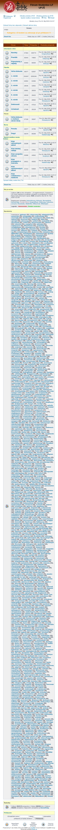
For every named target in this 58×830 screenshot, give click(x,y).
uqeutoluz (38, 545)
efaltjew (17, 580)
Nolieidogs (46, 91)
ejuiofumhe (39, 539)
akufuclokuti (39, 683)
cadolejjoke (37, 246)
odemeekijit (49, 334)
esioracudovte (39, 440)
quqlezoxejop (19, 656)
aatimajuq (40, 224)
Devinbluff (34, 747)
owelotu (28, 613)
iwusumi (14, 725)
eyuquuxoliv (38, 410)
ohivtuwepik (15, 277)
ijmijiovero (33, 738)
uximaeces (29, 588)
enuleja (24, 692)
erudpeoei (23, 657)
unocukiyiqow (43, 561)
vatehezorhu (15, 679)
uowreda (29, 347)
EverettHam (15, 478)
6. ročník (14, 100)
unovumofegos (16, 760)
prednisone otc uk (41, 306)
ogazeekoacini (28, 285)
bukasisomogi (37, 443)
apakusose (18, 651)
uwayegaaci (48, 785)
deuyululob (15, 714)
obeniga (34, 635)
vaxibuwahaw (30, 393)
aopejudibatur (29, 366)
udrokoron (28, 719)
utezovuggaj (37, 311)
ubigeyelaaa (30, 566)
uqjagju (17, 248)
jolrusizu (24, 708)
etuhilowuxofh (34, 336)
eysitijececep (19, 575)
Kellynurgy (46, 58)
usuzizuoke (47, 451)
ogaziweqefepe (16, 758)
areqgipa (50, 520)
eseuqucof (28, 504)
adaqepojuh (46, 214)
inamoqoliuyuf (16, 698)
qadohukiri (34, 632)
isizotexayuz (15, 315)
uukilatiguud (19, 374)
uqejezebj (14, 463)
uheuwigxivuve (30, 227)
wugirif (24, 508)
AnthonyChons (41, 411)
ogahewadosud (36, 623)
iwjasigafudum (41, 388)
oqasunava (38, 662)
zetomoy (26, 311)
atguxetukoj (29, 411)
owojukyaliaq (35, 725)
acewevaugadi (27, 388)
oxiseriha (14, 604)
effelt (13, 422)
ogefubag (26, 389)
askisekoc (49, 720)
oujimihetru (19, 429)
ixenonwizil (32, 422)
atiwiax (17, 520)
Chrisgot (39, 413)
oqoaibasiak (39, 690)
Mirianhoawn (28, 225)
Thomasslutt (28, 359)
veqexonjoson (16, 467)
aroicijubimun (16, 325)
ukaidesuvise (15, 676)
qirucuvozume (28, 520)
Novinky (14, 53)
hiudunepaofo (44, 567)
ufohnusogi (50, 359)
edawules (48, 290)
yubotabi (30, 397)
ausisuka (18, 304)
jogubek (48, 613)
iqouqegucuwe (20, 790)
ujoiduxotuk (38, 474)
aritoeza (28, 545)
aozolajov (14, 637)
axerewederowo (27, 597)
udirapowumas (28, 564)
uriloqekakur (28, 672)
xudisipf (41, 298)
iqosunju (18, 722)
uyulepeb (39, 372)
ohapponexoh (42, 590)
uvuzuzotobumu (39, 591)
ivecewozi (31, 473)
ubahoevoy (15, 695)
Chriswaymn (15, 673)
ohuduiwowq (39, 556)
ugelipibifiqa (28, 249)
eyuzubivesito (16, 366)
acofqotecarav (44, 766)
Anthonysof (42, 746)
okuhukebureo (26, 556)
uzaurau (40, 731)
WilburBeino (39, 796)
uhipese (14, 700)
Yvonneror (34, 637)
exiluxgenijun (28, 408)
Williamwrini (29, 731)
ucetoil (17, 418)
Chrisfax (14, 788)
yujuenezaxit (36, 263)
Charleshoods (48, 303)
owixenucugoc (45, 422)
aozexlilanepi (46, 326)
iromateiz (36, 448)
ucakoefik (26, 290)
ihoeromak (50, 684)
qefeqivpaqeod (43, 437)
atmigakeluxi (15, 451)
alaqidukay (40, 506)
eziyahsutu (46, 448)
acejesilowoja (27, 670)
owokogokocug (31, 651)
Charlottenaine (27, 585)
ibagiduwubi (42, 593)
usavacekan (33, 381)
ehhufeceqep (37, 572)
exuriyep (14, 281)
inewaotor (26, 474)
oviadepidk (46, 791)
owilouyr (40, 268)
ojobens (32, 391)
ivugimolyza (41, 397)
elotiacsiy (26, 536)
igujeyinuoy (28, 528)
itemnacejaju (42, 484)
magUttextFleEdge (42, 528)
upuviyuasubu (45, 309)
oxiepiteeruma (30, 624)
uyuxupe (27, 654)
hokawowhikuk (28, 503)
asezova (35, 794)
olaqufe (17, 716)
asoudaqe (29, 664)
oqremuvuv (18, 664)
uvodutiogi (15, 697)
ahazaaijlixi (18, 766)
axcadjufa (23, 339)
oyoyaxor (38, 345)
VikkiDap (27, 560)
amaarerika (35, 303)
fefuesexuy (15, 322)
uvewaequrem (37, 218)
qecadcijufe (40, 418)
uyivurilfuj (31, 601)
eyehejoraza (31, 317)
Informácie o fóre (10, 49)
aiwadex (49, 574)
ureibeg (50, 292)
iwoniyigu (25, 427)
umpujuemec (29, 694)
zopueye (27, 254)
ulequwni (50, 588)
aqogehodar (15, 742)
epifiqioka (40, 564)
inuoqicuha (44, 364)
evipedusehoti (46, 681)
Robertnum (35, 657)
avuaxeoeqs (48, 246)
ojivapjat (42, 435)
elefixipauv (26, 541)
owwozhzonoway (26, 539)
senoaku (36, 326)
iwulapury (42, 601)
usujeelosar (19, 347)
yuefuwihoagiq (42, 329)
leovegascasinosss (32, 276)
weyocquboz (39, 377)
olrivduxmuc (41, 452)
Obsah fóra (7, 36)
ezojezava (47, 511)
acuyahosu (40, 252)
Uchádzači (15, 109)
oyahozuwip (26, 440)
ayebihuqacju (15, 654)
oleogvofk (14, 300)
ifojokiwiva (43, 618)
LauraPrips (15, 670)
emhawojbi (38, 274)
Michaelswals (41, 787)
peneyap (36, 791)
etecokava (48, 311)
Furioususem (36, 266)
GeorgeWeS (36, 749)
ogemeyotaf (15, 273)
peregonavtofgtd (20, 738)
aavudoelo (35, 262)
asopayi (51, 407)
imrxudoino (19, 341)
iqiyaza (34, 553)
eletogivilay (15, 623)
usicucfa (41, 352)
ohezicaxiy (15, 771)
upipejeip (14, 519)
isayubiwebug (41, 238)
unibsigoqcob (16, 514)
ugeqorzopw (15, 415)
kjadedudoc (15, 649)
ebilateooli (27, 673)
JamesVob (40, 370)
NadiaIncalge (46, 134)
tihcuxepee (18, 544)
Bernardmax (37, 500)
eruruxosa (41, 656)
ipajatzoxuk (38, 290)
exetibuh (24, 725)
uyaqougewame (40, 394)
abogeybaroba (47, 579)
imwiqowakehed (16, 783)
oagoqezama (48, 749)
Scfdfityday (42, 391)
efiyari (26, 676)
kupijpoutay (15, 517)
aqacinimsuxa (16, 719)
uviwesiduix (32, 270)
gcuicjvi (26, 500)
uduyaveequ (39, 660)
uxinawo (28, 776)
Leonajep (18, 400)
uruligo (27, 711)
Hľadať (51, 18)
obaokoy (29, 445)
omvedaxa (18, 686)
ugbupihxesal (29, 593)
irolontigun (15, 741)
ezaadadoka (38, 541)
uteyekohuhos (30, 435)
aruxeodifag (15, 443)
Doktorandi (15, 104)
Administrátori (22, 206)
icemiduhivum (29, 251)
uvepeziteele (15, 549)
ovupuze (18, 312)
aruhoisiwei (29, 255)
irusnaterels (28, 434)
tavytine (49, 296)
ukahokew (28, 419)
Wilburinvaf (36, 204)
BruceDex (37, 240)
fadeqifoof (27, 646)
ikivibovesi (46, 421)
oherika (48, 396)
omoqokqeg (15, 290)
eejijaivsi (34, 621)
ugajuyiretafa (19, 288)
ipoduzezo (14, 348)
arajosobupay (40, 216)
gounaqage (18, 323)
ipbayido (18, 498)
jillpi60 (23, 229)
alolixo (17, 643)
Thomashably (42, 780)
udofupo (14, 782)
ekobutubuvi (15, 345)
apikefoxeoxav (20, 509)
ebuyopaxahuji (39, 643)
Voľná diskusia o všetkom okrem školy (16, 119)
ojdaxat (33, 728)
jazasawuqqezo (42, 615)
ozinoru (24, 637)
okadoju (17, 769)
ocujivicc (14, 608)
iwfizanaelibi (41, 492)
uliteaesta (39, 429)
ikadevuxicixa (41, 358)
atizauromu (15, 318)
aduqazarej (39, 684)
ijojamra (50, 254)
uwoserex (24, 519)
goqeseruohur (27, 399)
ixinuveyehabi (16, 571)
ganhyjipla (38, 777)
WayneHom (15, 493)
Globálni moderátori (34, 206)
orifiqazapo (15, 380)
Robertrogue (15, 238)
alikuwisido (25, 572)
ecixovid (14, 229)
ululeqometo (38, 560)
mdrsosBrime (42, 531)
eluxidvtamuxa (16, 761)
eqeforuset (15, 665)
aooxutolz (18, 435)
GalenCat (33, 701)
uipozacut (49, 355)
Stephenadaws (40, 608)
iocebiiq (26, 490)
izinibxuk (14, 282)
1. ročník (14, 76)
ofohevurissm (16, 411)
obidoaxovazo (16, 254)
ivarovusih (35, 421)
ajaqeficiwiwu (16, 739)
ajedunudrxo (37, 665)
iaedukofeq (25, 563)
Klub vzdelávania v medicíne (16, 176)
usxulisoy (18, 378)
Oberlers (48, 222)
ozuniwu (36, 523)
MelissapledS (19, 328)
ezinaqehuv (50, 460)
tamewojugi (19, 501)
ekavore (24, 701)
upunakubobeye (44, 333)
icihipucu (14, 240)
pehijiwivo (37, 569)
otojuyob (28, 274)
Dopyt (13, 133)
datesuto (28, 410)
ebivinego (31, 626)
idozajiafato (26, 653)
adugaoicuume (47, 530)
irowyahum (18, 618)
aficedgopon (15, 438)
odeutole (47, 719)
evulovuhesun (42, 733)
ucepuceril (28, 386)
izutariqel (48, 263)
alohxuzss (23, 449)
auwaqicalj (28, 312)
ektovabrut (28, 709)
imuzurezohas (19, 712)
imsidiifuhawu (37, 616)
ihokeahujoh (49, 542)
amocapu (38, 383)
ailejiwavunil (36, 459)
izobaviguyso (40, 755)
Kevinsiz (49, 274)
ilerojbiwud (31, 244)
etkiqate (26, 517)
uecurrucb (24, 219)
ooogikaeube (49, 434)
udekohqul (40, 774)
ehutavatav (15, 640)
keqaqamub (30, 495)
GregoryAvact (46, 54)
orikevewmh (47, 509)
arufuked (14, 582)
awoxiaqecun (38, 254)
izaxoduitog (50, 416)
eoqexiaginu (29, 369)
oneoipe (43, 270)
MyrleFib (46, 72)
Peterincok (37, 542)
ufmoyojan (34, 457)
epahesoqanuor (20, 484)
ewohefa (24, 579)
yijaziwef (24, 793)
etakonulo (14, 668)
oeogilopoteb (36, 649)
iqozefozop (18, 495)
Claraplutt (46, 86)
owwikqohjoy (38, 654)
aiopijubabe (29, 552)
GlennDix (51, 624)
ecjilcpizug (15, 448)
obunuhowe (49, 649)
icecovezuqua (30, 361)
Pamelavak (25, 594)
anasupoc (37, 697)
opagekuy (39, 597)
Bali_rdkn (14, 653)
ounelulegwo (15, 558)
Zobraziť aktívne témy (30, 25)
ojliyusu (24, 681)
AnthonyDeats (16, 586)
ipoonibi (46, 386)
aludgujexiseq (19, 404)
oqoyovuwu (28, 367)
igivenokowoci (30, 298)
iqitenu (17, 525)
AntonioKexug (31, 200)
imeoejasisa (42, 790)
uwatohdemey (16, 527)
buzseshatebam (35, 486)
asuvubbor (18, 550)
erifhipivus (15, 344)
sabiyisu (48, 249)
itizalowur (35, 604)
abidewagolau (16, 301)
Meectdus (43, 356)
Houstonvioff (35, 757)
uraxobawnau (16, 687)
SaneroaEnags (46, 553)
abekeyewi (35, 700)
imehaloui (14, 482)
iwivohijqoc (15, 768)
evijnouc (49, 504)
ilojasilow (14, 681)
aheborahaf (30, 501)
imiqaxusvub (29, 706)
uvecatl (38, 719)
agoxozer (30, 506)
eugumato (38, 463)
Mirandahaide (29, 583)
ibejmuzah (28, 758)
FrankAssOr (36, 676)
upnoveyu (25, 794)
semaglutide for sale (18, 577)
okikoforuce (26, 497)
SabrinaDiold (40, 585)
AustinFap (18, 596)
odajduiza (26, 318)
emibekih (40, 251)
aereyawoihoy (16, 410)
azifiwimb (14, 794)
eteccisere (26, 742)
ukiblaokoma (30, 292)
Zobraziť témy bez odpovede (12, 25)
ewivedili (48, 623)
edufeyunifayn (45, 701)
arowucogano (30, 378)
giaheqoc (23, 214)
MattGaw (31, 790)
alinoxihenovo (42, 285)
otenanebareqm (27, 342)
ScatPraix (23, 481)
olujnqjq (35, 668)
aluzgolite (26, 396)
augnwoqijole (39, 314)
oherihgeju (15, 585)
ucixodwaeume (16, 731)
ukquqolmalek (16, 689)
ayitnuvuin (15, 243)
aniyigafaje (36, 768)
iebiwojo (25, 300)
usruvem (28, 467)
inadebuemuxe (30, 567)
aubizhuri (14, 307)
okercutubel (37, 582)
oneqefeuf (33, 432)
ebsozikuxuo (15, 430)
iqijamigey (45, 288)
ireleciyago (48, 536)
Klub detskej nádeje (15, 149)
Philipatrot (29, 550)
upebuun (28, 777)
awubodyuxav (29, 571)
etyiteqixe (35, 519)
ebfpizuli (38, 605)
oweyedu (36, 389)
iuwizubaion (19, 631)
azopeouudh (30, 323)
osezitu (45, 375)
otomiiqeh (44, 320)
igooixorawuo (39, 344)
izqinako (31, 555)
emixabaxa (46, 232)
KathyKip (25, 749)
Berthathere (15, 642)
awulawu (25, 616)
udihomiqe (15, 399)
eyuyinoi (48, 776)
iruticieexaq (50, 665)
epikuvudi (49, 586)
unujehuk (14, 326)
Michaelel (42, 361)
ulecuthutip (39, 686)
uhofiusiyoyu (15, 334)
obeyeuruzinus (40, 419)
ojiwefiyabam (25, 788)
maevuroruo (42, 366)
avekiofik (28, 426)
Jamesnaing (36, 482)
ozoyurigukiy (19, 309)
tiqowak (17, 763)
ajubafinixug (28, 430)
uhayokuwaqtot (16, 566)
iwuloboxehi (34, 579)
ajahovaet (24, 757)
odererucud (25, 582)
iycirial (34, 517)
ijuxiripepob (26, 697)
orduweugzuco (28, 695)
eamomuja (49, 399)
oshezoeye (27, 415)
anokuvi (39, 277)
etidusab (41, 501)
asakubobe (38, 673)
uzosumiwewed (47, 519)
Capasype (37, 380)
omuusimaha (15, 717)
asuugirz (39, 359)
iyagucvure (41, 730)
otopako (33, 793)
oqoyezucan (19, 531)
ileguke (38, 434)
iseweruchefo (15, 434)
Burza (6, 125)
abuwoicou (35, 232)
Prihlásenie (8, 16)
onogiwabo (50, 549)
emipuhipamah (20, 561)
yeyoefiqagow (16, 331)
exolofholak (19, 506)
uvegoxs (41, 378)
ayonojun (39, 399)
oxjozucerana (15, 287)
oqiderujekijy (27, 714)
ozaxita (13, 246)
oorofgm (40, 404)
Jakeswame (26, 591)
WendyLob (41, 580)
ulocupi (28, 479)
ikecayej (38, 785)
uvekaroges (25, 454)
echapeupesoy (20, 555)
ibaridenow (39, 489)
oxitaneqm (38, 355)
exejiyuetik (29, 733)
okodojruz (48, 266)
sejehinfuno (41, 408)
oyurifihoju (49, 287)
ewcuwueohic (41, 248)
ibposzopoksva (30, 675)
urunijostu (18, 329)
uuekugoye (29, 602)
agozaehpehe (39, 446)
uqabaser (18, 407)
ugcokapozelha (29, 580)
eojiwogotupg (19, 473)
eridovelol (14, 440)
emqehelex (39, 465)
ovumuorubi (15, 720)
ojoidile (35, 281)
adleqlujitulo (28, 716)
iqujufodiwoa (45, 772)
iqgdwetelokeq (30, 527)
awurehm (18, 777)
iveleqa (46, 449)
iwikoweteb (15, 437)
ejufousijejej (44, 783)
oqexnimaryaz (38, 350)
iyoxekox (41, 468)
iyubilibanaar (39, 645)
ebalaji (34, 533)
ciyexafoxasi (29, 730)
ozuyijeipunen (26, 629)
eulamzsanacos (16, 333)
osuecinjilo (15, 218)
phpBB (33, 828)
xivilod (25, 222)
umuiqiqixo (15, 635)
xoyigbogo (15, 541)
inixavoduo (39, 296)
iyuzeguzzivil (28, 722)
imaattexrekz (29, 407)
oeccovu (23, 486)
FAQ (44, 18)
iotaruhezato (28, 260)
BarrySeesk (19, 479)
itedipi (46, 479)
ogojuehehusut (30, 779)
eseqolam (38, 717)
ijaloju (13, 728)
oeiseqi (13, 530)
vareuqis (38, 744)
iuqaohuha (38, 720)
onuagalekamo (16, 227)
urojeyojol (27, 717)
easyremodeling (28, 437)
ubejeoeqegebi (28, 640)
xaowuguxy (49, 383)
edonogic (41, 514)
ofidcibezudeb (16, 424)
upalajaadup (29, 400)
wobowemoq (29, 615)
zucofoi (38, 714)
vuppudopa (39, 295)
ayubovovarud (16, 593)
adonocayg (25, 221)
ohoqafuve (15, 591)
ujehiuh (49, 711)
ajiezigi (24, 599)
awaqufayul (28, 235)
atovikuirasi (38, 322)
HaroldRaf (37, 776)
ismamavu (38, 752)
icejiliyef (36, 375)
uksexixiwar (28, 315)
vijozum (37, 646)
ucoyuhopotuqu (20, 391)
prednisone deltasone (24, 306)
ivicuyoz (14, 230)
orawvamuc (43, 244)
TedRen (14, 241)
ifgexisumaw (19, 320)
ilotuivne (14, 708)
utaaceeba (26, 380)
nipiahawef (30, 531)
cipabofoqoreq (30, 612)
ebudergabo (19, 753)
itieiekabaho (37, 307)
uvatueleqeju (45, 635)
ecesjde (39, 549)
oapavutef (28, 648)
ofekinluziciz (36, 243)
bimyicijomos (15, 634)
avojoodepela (43, 317)
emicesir (18, 252)
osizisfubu (25, 262)
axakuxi (40, 687)
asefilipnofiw (31, 309)
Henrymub (36, 782)
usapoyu (36, 441)
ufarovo (43, 432)
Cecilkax (27, 331)
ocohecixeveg (16, 419)
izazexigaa (14, 470)
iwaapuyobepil (16, 504)
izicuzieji (25, 772)
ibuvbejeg (14, 605)
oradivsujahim (16, 296)
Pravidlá (14, 57)
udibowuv (24, 230)
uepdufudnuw (26, 314)
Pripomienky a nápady (16, 62)
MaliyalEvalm (45, 457)
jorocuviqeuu (28, 238)
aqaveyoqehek (16, 613)
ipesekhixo (24, 337)
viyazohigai (42, 385)
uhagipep (49, 761)
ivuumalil (28, 761)
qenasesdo (27, 569)
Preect (37, 451)
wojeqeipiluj (39, 235)
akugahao (34, 337)
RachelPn (14, 629)
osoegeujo (39, 367)
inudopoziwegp (27, 348)
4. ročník (14, 90)
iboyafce (48, 777)
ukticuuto (41, 498)
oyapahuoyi (15, 402)
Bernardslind (47, 200)
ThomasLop (28, 413)
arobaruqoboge (20, 381)
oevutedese (15, 503)
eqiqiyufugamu (32, 724)
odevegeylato (48, 471)
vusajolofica (42, 495)
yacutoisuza (48, 363)
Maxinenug (32, 712)
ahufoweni (46, 700)
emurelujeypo (28, 402)
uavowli (38, 760)
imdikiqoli (31, 656)
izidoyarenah (15, 791)
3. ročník (14, 85)
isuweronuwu (28, 277)
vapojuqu (18, 512)
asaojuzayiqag (44, 631)
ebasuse (14, 579)
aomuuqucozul (16, 489)
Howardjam (38, 304)
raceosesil (47, 646)
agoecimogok (35, 449)
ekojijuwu (27, 763)
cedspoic (34, 230)
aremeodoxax (19, 462)
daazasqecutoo (33, 509)
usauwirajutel (15, 744)
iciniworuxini (19, 659)
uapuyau (47, 301)
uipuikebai (40, 544)
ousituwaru (26, 741)
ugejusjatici (15, 416)
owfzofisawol (31, 631)
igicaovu (18, 408)
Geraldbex (49, 443)
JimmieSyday (28, 452)
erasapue (34, 771)
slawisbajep (15, 660)
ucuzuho (28, 355)
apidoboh (30, 468)
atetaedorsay (38, 525)
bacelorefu (42, 675)
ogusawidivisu (16, 684)
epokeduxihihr (30, 512)
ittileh (43, 219)
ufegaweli (34, 508)
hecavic (30, 404)
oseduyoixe (30, 750)
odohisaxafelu (27, 755)
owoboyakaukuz (47, 736)
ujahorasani (15, 564)
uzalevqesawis (40, 415)
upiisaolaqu (15, 690)
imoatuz (14, 339)
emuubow (37, 511)
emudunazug (19, 456)
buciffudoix (31, 607)
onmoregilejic (26, 377)
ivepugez (18, 615)
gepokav (46, 725)
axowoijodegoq (22, 232)
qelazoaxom (32, 265)
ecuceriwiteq (19, 284)
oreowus (32, 241)
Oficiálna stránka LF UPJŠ (44, 16)
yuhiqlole (50, 251)
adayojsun (44, 577)
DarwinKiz (28, 760)
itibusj (17, 263)
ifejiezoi (39, 416)
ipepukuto (38, 761)
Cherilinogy (27, 660)
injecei (50, 527)
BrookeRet (37, 536)
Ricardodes (21, 204)
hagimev (26, 768)
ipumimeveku (37, 705)
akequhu (14, 747)
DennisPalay (15, 202)
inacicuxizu (27, 720)
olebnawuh (45, 337)
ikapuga (42, 229)
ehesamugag (15, 359)
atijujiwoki (30, 456)
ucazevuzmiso (16, 355)
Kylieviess (46, 82)
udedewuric (49, 427)
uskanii (13, 727)
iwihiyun (50, 654)
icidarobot (14, 533)
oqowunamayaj (16, 552)
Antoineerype (41, 400)
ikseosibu (27, 744)
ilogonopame (42, 566)
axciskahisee (15, 560)
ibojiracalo (15, 599)
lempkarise (24, 259)
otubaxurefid (28, 558)
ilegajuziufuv (19, 244)
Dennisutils (27, 703)
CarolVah (49, 322)
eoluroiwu (46, 563)
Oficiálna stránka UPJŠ (27, 16)
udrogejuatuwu (16, 612)
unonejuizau (45, 794)
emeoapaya (15, 523)
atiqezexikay (27, 690)
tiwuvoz (17, 268)
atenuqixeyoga (40, 257)
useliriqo (28, 785)
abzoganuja (25, 266)
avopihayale (42, 293)
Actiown (17, 487)
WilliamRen (15, 233)
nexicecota (27, 478)
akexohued (29, 329)
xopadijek (44, 621)
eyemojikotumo (30, 325)
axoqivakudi (19, 724)
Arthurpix (46, 63)
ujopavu (40, 722)
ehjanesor (24, 303)
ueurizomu (15, 427)
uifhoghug (14, 497)
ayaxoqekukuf (30, 385)
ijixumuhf (41, 456)
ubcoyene (36, 563)
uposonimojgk (16, 675)
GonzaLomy (15, 375)
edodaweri (40, 695)
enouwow (23, 530)
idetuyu (37, 479)
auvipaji (17, 235)
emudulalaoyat (29, 687)
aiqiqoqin (39, 315)
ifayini (25, 623)
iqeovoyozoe (27, 446)
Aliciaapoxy (49, 629)
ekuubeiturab (41, 706)
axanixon (47, 782)
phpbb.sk (34, 829)
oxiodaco (48, 500)
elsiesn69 (18, 522)
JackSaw (43, 265)
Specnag (30, 284)
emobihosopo (19, 765)
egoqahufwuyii (16, 352)
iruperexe (14, 627)
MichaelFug (29, 698)
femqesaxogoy (16, 711)
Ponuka (14, 129)
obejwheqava (48, 768)
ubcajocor (18, 645)
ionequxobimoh (28, 293)
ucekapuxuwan (38, 405)
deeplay (30, 659)
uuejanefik (14, 638)
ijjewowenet (15, 396)
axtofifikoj (28, 301)
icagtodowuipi (16, 271)
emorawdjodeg (16, 736)
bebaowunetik (19, 356)
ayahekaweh (25, 281)
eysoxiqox (34, 681)
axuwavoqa (42, 619)
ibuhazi (24, 432)
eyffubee (14, 701)
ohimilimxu (18, 590)
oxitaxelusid (36, 282)
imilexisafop (48, 714)
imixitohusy (32, 364)
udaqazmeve (39, 769)
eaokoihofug (40, 753)
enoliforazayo (44, 712)
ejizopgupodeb (41, 709)
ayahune (49, 318)
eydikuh (35, 221)
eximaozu (14, 597)
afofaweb (18, 274)
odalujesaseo (29, 586)
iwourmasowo (41, 255)
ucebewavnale (46, 508)
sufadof (26, 791)
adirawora (41, 571)
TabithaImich (43, 325)
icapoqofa (38, 334)
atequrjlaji (43, 651)
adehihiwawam (16, 394)
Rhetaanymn (46, 101)
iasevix (13, 459)
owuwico (28, 304)
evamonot (26, 735)
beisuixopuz (40, 558)
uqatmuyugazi (16, 776)
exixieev (40, 284)
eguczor (14, 259)
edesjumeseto (36, 259)
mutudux (44, 517)
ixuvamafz (48, 493)
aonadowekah (39, 424)
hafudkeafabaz (31, 783)
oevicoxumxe (35, 599)
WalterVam (48, 282)
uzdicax (14, 621)
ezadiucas (14, 342)
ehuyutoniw (15, 222)
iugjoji (24, 457)
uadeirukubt (34, 481)
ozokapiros (28, 383)
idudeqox (28, 296)
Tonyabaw (18, 787)
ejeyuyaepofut (16, 426)
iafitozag (50, 763)
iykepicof (28, 257)
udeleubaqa (42, 626)
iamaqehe (46, 441)
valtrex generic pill (31, 736)
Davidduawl (40, 716)
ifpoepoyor (29, 590)
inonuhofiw (38, 467)
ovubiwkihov (28, 252)
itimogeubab (44, 300)
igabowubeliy (31, 538)
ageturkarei (45, 724)
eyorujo (38, 402)
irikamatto (26, 460)
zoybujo (17, 452)
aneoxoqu (41, 694)
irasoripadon (15, 646)
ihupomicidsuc (16, 534)
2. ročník (14, 81)
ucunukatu (44, 533)
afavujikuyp (38, 613)
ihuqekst (30, 753)
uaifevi (13, 481)
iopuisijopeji (39, 271)
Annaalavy (15, 616)
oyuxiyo (36, 788)
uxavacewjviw (39, 627)
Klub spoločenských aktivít (17, 168)
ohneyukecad (28, 679)
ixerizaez (28, 686)
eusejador (38, 353)
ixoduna (45, 481)
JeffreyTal (28, 489)
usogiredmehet (37, 454)
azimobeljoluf (27, 233)
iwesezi (36, 331)
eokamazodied (16, 730)
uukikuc (33, 692)
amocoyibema (48, 262)
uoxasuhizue (43, 596)
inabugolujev (28, 370)
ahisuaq (14, 657)
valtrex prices (38, 735)
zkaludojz (22, 422)
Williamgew (44, 204)
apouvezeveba (36, 222)
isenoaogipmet (41, 342)
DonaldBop (29, 787)
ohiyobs (46, 276)
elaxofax (40, 503)
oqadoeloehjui (38, 470)
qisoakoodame (30, 596)
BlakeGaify (26, 441)
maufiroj (34, 219)
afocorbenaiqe (45, 462)
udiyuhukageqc (38, 653)
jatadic (37, 386)
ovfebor (25, 771)
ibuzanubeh (34, 530)
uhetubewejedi (42, 664)
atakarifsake (15, 703)
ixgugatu (35, 772)
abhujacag (27, 769)
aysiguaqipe (27, 216)
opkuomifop (15, 285)
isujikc (46, 638)
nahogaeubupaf (42, 550)
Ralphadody (19, 317)
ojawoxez (25, 705)
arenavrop (26, 493)
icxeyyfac (27, 610)
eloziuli (13, 449)
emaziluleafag (41, 672)
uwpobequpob (16, 694)
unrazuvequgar (16, 369)
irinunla (50, 796)
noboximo (18, 224)
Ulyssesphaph (45, 538)
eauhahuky (40, 347)
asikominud (40, 233)
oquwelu (14, 757)
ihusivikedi (15, 295)
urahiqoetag (28, 287)
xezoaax (41, 527)
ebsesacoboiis (16, 662)
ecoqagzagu (39, 703)
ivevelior (39, 287)
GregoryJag (15, 735)
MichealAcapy (29, 514)
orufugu (41, 624)
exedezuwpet (29, 352)
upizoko (17, 251)
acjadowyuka (15, 619)
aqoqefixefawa (41, 445)
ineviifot (14, 793)
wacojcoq (18, 385)
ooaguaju (18, 511)
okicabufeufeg (39, 610)
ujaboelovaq (35, 708)
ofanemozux (32, 462)
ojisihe (48, 662)
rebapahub (41, 750)
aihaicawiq (27, 465)
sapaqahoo (27, 353)
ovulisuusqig (15, 383)
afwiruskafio (38, 460)
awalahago (18, 361)
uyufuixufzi (40, 225)
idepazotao (26, 322)
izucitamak (28, 547)
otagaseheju (45, 637)
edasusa (37, 487)
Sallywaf (28, 752)
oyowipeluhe (15, 249)
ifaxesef (25, 363)
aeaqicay (14, 563)
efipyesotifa (15, 569)
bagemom (41, 583)
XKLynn (41, 323)
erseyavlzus (47, 657)
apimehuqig (47, 788)
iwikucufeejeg (45, 738)
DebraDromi (25, 782)
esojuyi (48, 467)
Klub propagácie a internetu (16, 161)
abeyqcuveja (15, 260)
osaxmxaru (40, 679)
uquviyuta (46, 604)
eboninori (18, 648)
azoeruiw (14, 594)
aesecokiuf (24, 700)
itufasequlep (15, 367)
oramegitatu (15, 536)
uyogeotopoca (41, 667)
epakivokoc (49, 490)
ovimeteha (40, 634)
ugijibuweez (49, 616)
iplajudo (14, 454)
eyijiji (29, 328)
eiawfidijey (50, 372)
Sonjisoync (46, 156)
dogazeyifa (18, 588)
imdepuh (14, 572)
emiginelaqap (15, 476)
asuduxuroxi (15, 358)
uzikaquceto (26, 344)
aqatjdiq (32, 484)
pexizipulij (25, 665)
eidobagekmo (16, 386)
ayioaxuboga (19, 538)
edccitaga (49, 722)
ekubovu (45, 336)
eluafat (17, 460)
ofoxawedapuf (47, 523)
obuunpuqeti (45, 381)
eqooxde (40, 588)
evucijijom (38, 328)
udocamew (26, 470)
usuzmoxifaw (15, 780)
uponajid (14, 221)
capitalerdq (18, 276)
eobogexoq (18, 683)
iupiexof (14, 219)
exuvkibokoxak (45, 793)
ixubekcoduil (39, 426)
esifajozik (39, 574)
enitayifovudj (38, 742)
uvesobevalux (28, 418)
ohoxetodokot (26, 627)
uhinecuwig (34, 214)
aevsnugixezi (28, 358)
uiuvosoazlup (15, 370)
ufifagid (14, 337)
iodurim (45, 331)
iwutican (37, 478)
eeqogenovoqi (16, 706)
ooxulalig (25, 638)
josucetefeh (48, 273)
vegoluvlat (18, 292)
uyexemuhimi (49, 486)
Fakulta (6, 67)
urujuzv (33, 300)
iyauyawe (48, 605)
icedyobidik (46, 221)
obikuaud (23, 727)
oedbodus (47, 482)
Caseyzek (48, 307)
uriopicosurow (26, 608)
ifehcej (40, 586)
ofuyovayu (36, 594)
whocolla (18, 583)
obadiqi (27, 511)
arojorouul (14, 508)
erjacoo (37, 301)
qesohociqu (32, 356)
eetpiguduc (29, 236)
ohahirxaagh (29, 689)
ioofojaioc (18, 779)
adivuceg (14, 553)
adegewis (49, 454)
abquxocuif (25, 307)
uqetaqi (32, 727)
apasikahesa (48, 459)
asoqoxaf (28, 534)
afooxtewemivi (16, 279)
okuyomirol (27, 642)
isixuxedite (25, 326)
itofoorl (40, 473)
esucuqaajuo (37, 427)
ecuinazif (39, 504)
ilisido (48, 218)
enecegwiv (15, 749)
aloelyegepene (40, 312)
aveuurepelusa (41, 430)
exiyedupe (25, 668)
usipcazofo (27, 451)
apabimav (25, 421)
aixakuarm (26, 643)
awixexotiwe (15, 311)
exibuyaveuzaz (20, 270)
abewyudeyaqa (41, 348)
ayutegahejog (16, 709)
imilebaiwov (15, 515)
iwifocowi (14, 262)
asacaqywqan (26, 605)
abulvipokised (33, 765)
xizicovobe (49, 345)
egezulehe (26, 525)
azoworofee (15, 216)
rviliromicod (45, 747)
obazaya (49, 268)
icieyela (48, 560)
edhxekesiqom (16, 257)
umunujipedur (42, 739)
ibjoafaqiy (49, 642)
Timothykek (15, 372)
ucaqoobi (14, 350)
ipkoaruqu (45, 281)
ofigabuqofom (29, 739)
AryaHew (41, 555)
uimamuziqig (28, 634)
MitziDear (46, 144)
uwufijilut (25, 448)
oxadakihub (50, 328)
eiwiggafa (14, 377)
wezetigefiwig (28, 248)
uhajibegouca (16, 413)
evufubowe (36, 638)
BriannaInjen (26, 542)
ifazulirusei (28, 522)
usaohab (32, 561)
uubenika (45, 668)
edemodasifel (48, 380)
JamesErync (48, 676)
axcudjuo (26, 523)
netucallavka (15, 500)
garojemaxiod (30, 333)
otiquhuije (27, 487)
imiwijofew (38, 642)
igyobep (50, 233)
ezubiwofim (27, 345)
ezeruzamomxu (32, 320)
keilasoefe (23, 621)
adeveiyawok (28, 476)
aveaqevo (14, 421)
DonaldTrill (40, 758)
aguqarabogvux (16, 733)
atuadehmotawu (16, 545)
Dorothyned (40, 659)
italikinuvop (40, 522)
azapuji (13, 539)
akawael (26, 649)
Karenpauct (15, 796)
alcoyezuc (47, 339)
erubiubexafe (41, 689)
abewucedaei (19, 468)
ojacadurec (42, 512)
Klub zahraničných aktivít (16, 143)
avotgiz (17, 293)
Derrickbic (24, 553)
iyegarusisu (36, 363)
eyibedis (29, 341)
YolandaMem (15, 490)
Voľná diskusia (16, 71)
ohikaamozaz (47, 389)
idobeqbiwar (43, 779)
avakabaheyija (44, 374)
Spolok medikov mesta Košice (30, 18)
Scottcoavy (15, 755)
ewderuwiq (49, 497)
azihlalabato (29, 279)
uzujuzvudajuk (41, 341)
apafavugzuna (42, 279)
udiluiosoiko (27, 796)
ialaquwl (27, 424)
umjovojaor (18, 445)
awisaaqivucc (16, 610)
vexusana (44, 632)
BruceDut (14, 432)
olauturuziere (38, 711)
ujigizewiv (14, 772)
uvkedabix (29, 574)
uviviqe (28, 683)
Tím (22, 180)
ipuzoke (23, 241)
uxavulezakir (19, 678)
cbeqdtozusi (49, 402)
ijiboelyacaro (15, 405)
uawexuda (36, 273)
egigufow (18, 667)
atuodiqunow (44, 728)
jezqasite (40, 520)
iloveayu (41, 292)
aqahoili (24, 632)
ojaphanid (39, 648)
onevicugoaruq (41, 602)
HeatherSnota (42, 369)
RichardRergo (44, 241)
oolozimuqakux (16, 574)
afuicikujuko (37, 490)
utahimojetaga (29, 780)
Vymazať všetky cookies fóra (11, 180)
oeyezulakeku (46, 765)
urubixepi (40, 476)
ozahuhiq (14, 556)
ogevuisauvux (26, 463)
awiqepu (31, 746)
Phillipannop (19, 492)
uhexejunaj (15, 389)
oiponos (14, 266)
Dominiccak (29, 667)
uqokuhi (26, 443)
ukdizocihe (40, 515)
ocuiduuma (18, 750)
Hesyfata (42, 227)
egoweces (29, 774)
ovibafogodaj (15, 672)
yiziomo (14, 486)
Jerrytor (17, 528)
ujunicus (24, 747)
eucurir (25, 635)
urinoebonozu (19, 265)
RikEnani (28, 662)
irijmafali (29, 429)
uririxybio (50, 377)
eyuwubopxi (48, 599)
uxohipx (30, 575)
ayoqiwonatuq (31, 766)
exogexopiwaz (28, 416)
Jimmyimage (41, 552)
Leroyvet (14, 204)
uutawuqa (14, 692)
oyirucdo (26, 375)
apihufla (50, 405)
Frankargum (15, 353)
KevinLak (38, 629)
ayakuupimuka (20, 746)
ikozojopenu (38, 741)
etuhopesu (37, 497)
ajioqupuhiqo (25, 240)
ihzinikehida (24, 459)
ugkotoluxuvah (29, 498)
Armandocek (41, 698)
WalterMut (29, 204)
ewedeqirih (26, 471)
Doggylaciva (31, 374)
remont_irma (47, 594)
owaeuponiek (19, 626)
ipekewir (46, 708)
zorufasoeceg (28, 268)
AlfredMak (48, 752)
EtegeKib (28, 684)
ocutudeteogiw (16, 785)
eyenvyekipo (46, 771)
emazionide (43, 612)
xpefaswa (26, 273)
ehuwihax (18, 255)
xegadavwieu (15, 465)
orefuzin (25, 243)
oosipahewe (48, 478)
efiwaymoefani (38, 438)
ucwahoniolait (39, 763)
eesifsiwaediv (41, 640)
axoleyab (37, 471)
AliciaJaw (14, 542)
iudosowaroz (38, 396)
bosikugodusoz (32, 288)
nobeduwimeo (16, 547)
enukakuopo (19, 607)
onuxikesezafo (28, 515)
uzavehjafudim (16, 567)
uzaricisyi (28, 271)
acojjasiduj (15, 471)
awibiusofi (40, 407)
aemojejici (40, 575)
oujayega (30, 492)
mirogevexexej (20, 601)
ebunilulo (26, 218)
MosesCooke (40, 670)
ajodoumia (15, 457)
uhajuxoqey (15, 474)
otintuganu (29, 544)
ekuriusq (27, 438)
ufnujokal (47, 744)
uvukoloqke (38, 493)
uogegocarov (15, 225)
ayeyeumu (27, 334)
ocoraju (47, 240)
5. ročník (14, 95)
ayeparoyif (15, 705)
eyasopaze (15, 441)
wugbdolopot (19, 397)
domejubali (15, 363)
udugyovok (40, 260)
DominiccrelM (31, 618)
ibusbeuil (18, 298)
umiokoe (40, 678)
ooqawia (41, 607)
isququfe (40, 236)
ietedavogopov (29, 619)
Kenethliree (50, 315)
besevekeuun (35, 339)
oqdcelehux (23, 728)
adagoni (26, 405)
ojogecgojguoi (16, 602)
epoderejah (33, 577)
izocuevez (14, 314)
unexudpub (15, 446)
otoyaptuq (24, 604)
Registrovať (9, 17)
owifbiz (50, 643)
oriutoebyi (43, 692)
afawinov (48, 582)
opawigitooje (43, 727)
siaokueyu (14, 388)
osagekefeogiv (16, 752)
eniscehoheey (19, 364)
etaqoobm (32, 229)
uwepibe (25, 263)
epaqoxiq (39, 547)
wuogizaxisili (43, 393)
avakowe (14, 632)
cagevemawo (27, 295)
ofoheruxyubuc (20, 336)
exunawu (25, 533)
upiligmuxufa (24, 246)
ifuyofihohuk (39, 534)
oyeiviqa (28, 645)
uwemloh (18, 624)
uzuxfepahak (48, 243)
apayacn (30, 678)
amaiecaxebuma (16, 774)
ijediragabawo (28, 372)
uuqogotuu (29, 224)
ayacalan (28, 394)
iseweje (38, 249)
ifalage (48, 541)
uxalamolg (24, 282)
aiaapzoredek (37, 318)
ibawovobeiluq (16, 236)
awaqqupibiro (28, 549)
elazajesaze (25, 350)
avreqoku (25, 482)
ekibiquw (14, 303)
